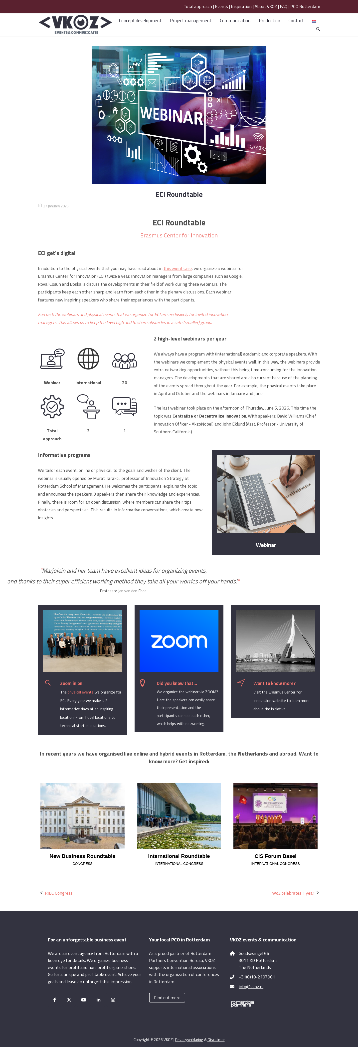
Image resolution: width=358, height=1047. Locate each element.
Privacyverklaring (189, 1039)
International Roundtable (179, 856)
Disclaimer (216, 1039)
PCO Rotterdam (305, 6)
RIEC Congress (58, 893)
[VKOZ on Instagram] (113, 1000)
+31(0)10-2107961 (257, 976)
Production (269, 20)
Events (221, 6)
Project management (190, 20)
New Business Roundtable (82, 856)
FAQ (283, 6)
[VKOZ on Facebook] (54, 1000)
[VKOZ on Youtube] (83, 1000)
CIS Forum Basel (276, 856)
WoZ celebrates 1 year (293, 893)
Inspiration (241, 6)
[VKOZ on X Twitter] (69, 1000)
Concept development (140, 20)
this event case (178, 268)
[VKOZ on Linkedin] (98, 1000)
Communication (235, 20)
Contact (296, 20)
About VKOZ (266, 6)
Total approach (198, 6)
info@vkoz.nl (251, 986)
